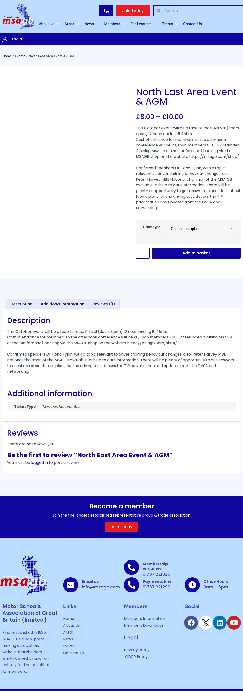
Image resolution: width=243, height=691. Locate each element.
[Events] (170, 24)
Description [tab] (21, 304)
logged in (39, 462)
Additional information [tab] (62, 304)
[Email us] (70, 584)
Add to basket (196, 253)
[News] (92, 24)
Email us (90, 581)
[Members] (115, 24)
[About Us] (49, 24)
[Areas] (72, 24)
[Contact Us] (192, 24)
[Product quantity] (143, 253)
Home (7, 56)
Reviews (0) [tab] (103, 304)
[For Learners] (143, 24)
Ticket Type (151, 227)
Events (20, 56)
